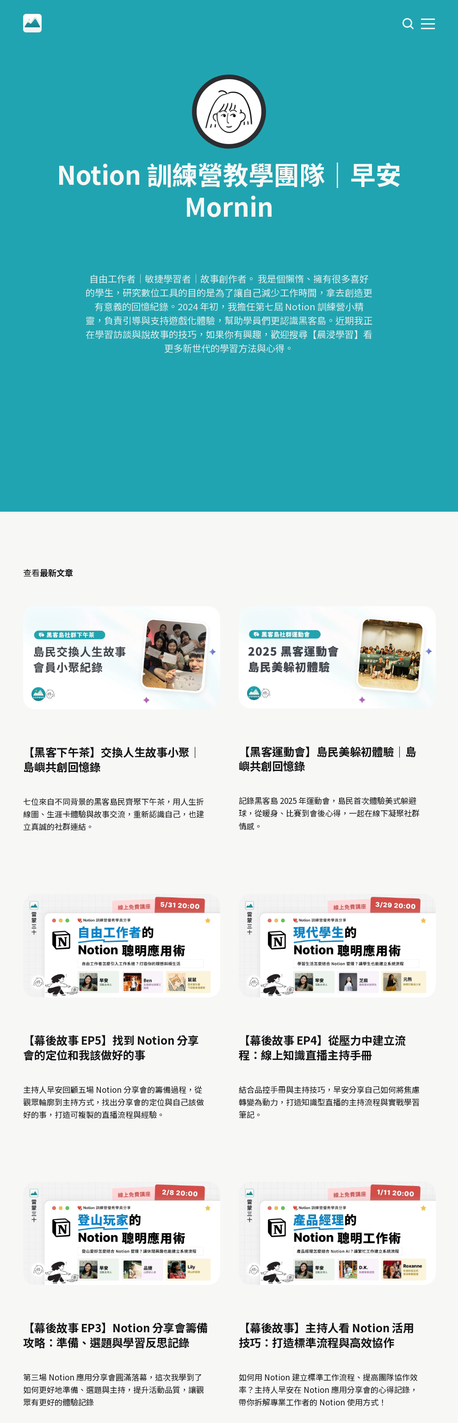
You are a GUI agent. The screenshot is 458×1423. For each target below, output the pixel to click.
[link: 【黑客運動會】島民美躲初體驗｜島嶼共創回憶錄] (336, 704)
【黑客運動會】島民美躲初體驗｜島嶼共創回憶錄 (327, 758)
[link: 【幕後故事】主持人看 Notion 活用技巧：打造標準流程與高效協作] (336, 1281)
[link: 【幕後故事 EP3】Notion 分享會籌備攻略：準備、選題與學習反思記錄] (121, 1281)
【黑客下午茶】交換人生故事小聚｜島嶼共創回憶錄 (112, 759)
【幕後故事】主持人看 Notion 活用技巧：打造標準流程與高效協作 (326, 1335)
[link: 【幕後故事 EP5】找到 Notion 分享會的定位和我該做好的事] (121, 993)
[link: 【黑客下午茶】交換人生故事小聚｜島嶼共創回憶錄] (121, 705)
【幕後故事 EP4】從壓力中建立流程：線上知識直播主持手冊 (321, 1047)
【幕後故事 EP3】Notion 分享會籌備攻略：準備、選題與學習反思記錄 (115, 1335)
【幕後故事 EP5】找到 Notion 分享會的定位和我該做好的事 (111, 1047)
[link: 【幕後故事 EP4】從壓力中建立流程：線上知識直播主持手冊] (336, 993)
